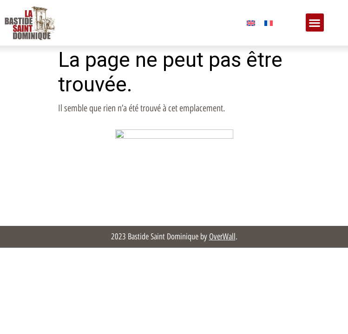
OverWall (222, 236)
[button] (315, 22)
